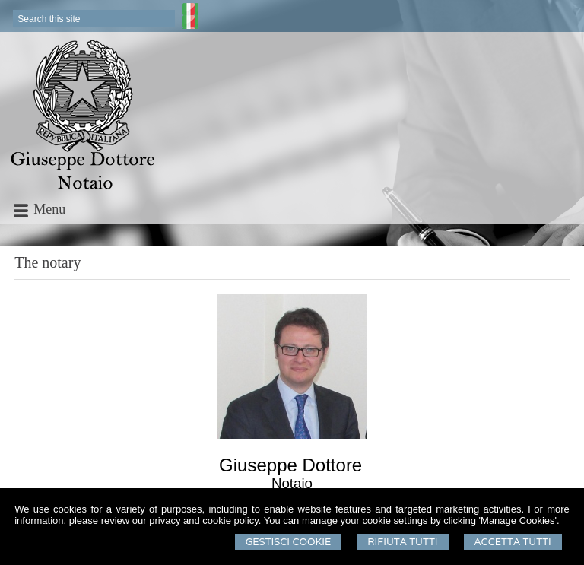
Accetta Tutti (512, 541)
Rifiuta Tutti (402, 541)
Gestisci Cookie (289, 541)
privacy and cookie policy (204, 520)
